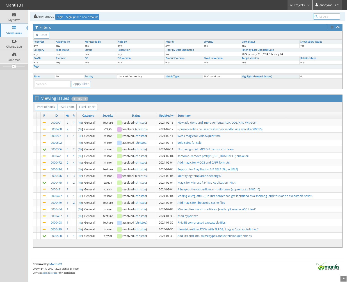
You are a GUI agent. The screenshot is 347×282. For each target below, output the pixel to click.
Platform (61, 58)
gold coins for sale (189, 143)
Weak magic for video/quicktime (199, 136)
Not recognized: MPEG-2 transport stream (206, 149)
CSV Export (66, 107)
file (80, 122)
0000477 (56, 196)
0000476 (56, 176)
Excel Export (87, 107)
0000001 (56, 122)
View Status (248, 41)
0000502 (56, 143)
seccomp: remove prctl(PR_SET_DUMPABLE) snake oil (213, 156)
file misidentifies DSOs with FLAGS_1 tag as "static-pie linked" (218, 229)
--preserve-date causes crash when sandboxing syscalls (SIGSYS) (220, 129)
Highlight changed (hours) (257, 76)
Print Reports (46, 107)
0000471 (56, 156)
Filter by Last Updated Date (258, 49)
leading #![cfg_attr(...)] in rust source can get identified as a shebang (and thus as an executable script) (245, 196)
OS (86, 58)
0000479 (56, 203)
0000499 (56, 229)
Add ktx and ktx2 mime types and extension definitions (215, 236)
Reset (41, 35)
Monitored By (93, 41)
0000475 (56, 182)
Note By (122, 41)
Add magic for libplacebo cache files (201, 203)
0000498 (56, 222)
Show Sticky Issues (311, 41)
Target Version (250, 58)
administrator (50, 272)
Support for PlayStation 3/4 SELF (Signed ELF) (208, 169)
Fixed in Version (213, 58)
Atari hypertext (188, 216)
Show (37, 76)
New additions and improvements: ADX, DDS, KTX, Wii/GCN (217, 122)
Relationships (308, 58)
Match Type (172, 76)
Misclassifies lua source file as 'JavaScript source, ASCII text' (217, 209)
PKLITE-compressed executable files (202, 222)
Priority (169, 41)
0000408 (56, 129)
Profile (37, 58)
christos (140, 122)
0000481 (56, 189)
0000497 (56, 216)
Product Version (175, 58)
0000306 (56, 149)
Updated (165, 115)
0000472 (56, 162)
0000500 (56, 236)
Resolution (124, 49)
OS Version (124, 58)
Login (60, 17)
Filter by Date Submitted (179, 49)
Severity (208, 41)
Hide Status (62, 49)
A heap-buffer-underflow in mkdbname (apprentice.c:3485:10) (219, 189)
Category (39, 49)
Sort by (89, 76)
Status (88, 49)
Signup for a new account (82, 17)
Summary (184, 115)
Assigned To (63, 41)
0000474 (56, 169)
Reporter (39, 41)
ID (56, 115)
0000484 (56, 209)
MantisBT (55, 264)
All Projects (299, 5)
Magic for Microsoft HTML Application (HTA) (207, 182)
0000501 (56, 136)
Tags (36, 66)
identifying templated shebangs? (199, 176)
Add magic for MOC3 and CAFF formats (204, 162)
